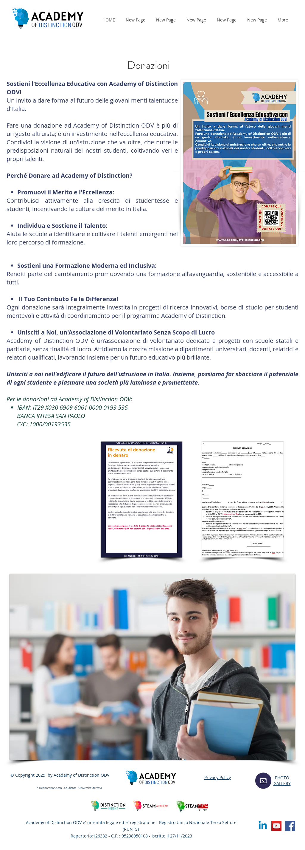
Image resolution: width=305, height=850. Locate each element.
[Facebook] (290, 826)
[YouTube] (276, 826)
